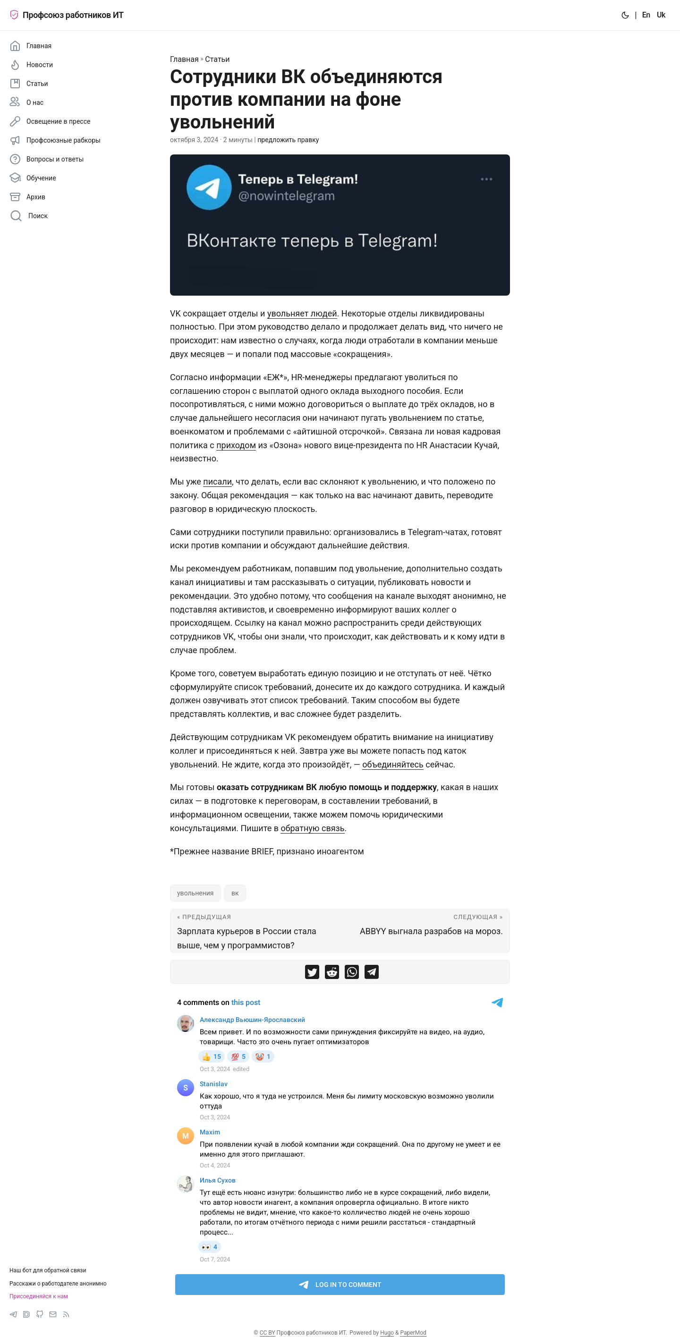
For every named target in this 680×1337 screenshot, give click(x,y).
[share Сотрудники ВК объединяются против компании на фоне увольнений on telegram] (372, 974)
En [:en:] (646, 14)
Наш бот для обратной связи (47, 1270)
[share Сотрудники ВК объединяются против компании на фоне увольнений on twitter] (312, 974)
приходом (236, 445)
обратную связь (312, 828)
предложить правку (288, 140)
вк (235, 893)
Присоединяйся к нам (38, 1296)
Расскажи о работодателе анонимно (58, 1283)
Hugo (387, 1332)
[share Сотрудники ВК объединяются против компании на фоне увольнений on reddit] (332, 974)
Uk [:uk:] (661, 14)
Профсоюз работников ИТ (66, 15)
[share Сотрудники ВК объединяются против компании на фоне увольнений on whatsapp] (352, 974)
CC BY (267, 1332)
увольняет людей (302, 313)
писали (217, 481)
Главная (184, 59)
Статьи (217, 59)
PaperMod (413, 1332)
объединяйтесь (393, 764)
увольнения (195, 893)
